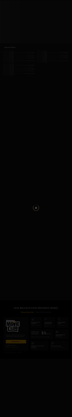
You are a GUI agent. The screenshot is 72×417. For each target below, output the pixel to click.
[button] (36, 208)
